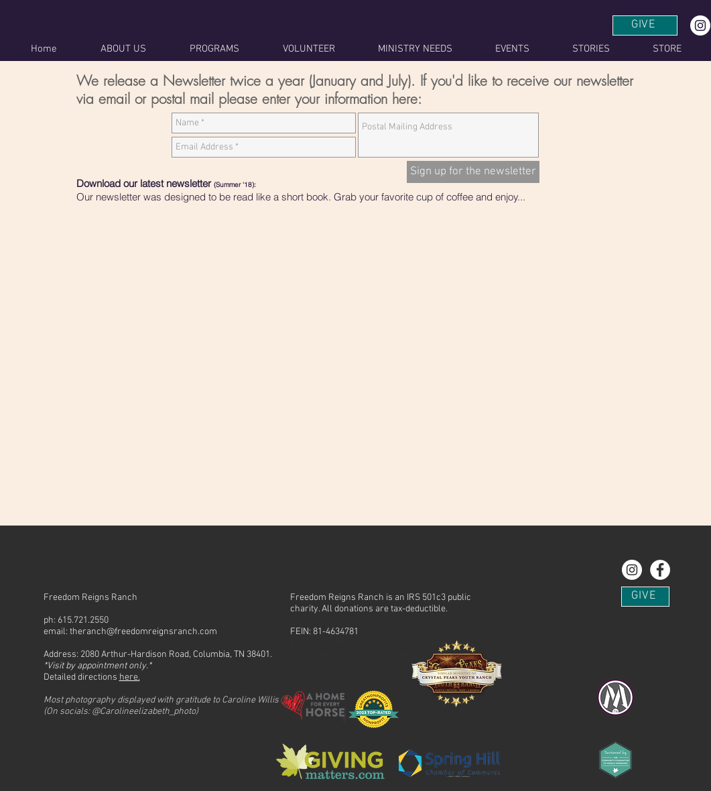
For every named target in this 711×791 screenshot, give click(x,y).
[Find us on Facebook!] (660, 570)
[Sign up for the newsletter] (473, 172)
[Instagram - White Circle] (700, 25)
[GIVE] (644, 25)
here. (129, 677)
